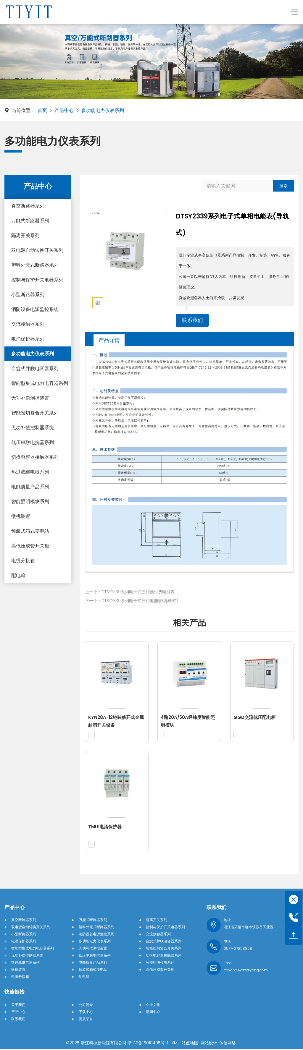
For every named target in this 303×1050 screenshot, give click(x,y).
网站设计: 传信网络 (218, 1044)
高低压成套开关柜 (30, 545)
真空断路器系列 (27, 205)
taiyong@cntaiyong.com (246, 971)
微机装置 (20, 516)
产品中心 (64, 110)
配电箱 (18, 575)
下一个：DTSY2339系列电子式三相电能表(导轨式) (131, 602)
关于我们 (18, 1005)
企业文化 (153, 1005)
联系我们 (193, 321)
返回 (275, 341)
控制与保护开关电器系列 (37, 279)
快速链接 (14, 992)
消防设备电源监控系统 (35, 309)
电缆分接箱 (23, 560)
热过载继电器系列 (30, 472)
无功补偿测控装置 (30, 398)
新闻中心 (153, 1012)
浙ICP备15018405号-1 (148, 1044)
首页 (42, 110)
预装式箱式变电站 (30, 531)
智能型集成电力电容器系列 (39, 383)
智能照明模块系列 (30, 501)
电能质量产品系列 (30, 486)
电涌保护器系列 (27, 339)
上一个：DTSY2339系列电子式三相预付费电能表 (130, 593)
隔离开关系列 (25, 235)
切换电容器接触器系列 (35, 457)
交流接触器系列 (27, 324)
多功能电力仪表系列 (102, 110)
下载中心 (86, 1012)
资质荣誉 (86, 1020)
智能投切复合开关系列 (35, 412)
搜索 (283, 186)
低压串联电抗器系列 (32, 442)
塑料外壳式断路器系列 (35, 265)
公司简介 (86, 1005)
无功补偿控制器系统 (32, 427)
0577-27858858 (238, 949)
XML (175, 1044)
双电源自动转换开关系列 (37, 250)
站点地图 (190, 1044)
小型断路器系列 (27, 294)
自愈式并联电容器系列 (35, 368)
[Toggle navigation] (292, 12)
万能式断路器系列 (30, 220)
